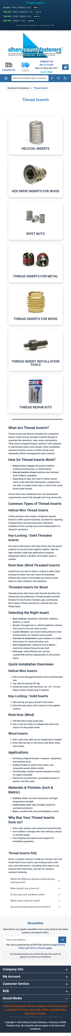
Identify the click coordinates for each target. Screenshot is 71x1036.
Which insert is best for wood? (25, 900)
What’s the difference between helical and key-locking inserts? (32, 881)
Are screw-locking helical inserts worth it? (30, 907)
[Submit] (62, 939)
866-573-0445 (46, 65)
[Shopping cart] (65, 67)
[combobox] (30, 78)
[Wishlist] (58, 78)
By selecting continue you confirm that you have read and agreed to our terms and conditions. (35, 955)
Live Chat (46, 72)
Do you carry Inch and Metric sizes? (27, 894)
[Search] (52, 78)
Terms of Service (37, 948)
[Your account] (65, 78)
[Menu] (6, 78)
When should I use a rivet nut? (24, 888)
